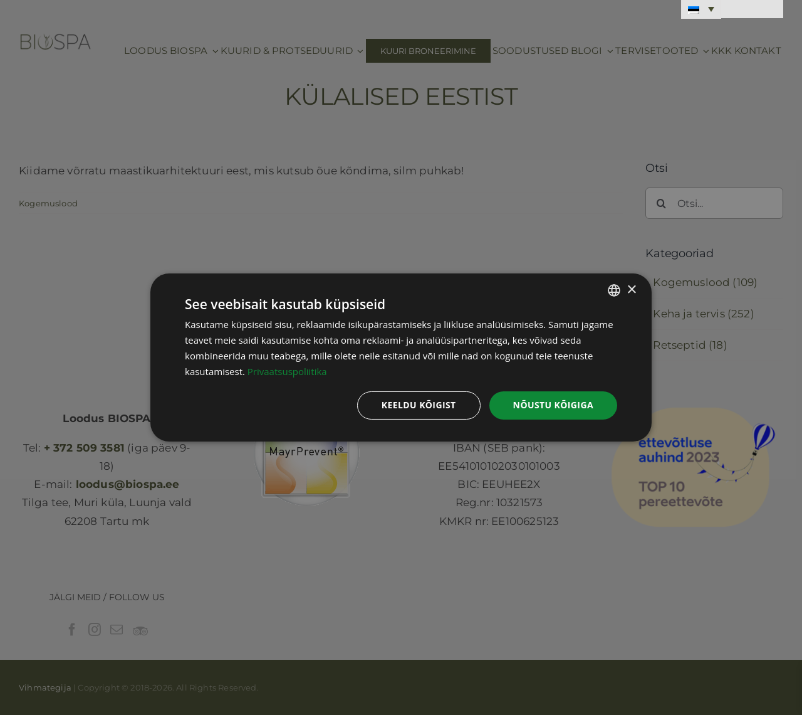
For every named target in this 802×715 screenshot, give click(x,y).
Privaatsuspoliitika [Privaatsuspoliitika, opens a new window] (287, 371)
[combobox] (614, 290)
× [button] (631, 289)
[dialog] (401, 357)
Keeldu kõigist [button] (419, 405)
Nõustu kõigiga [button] (553, 405)
